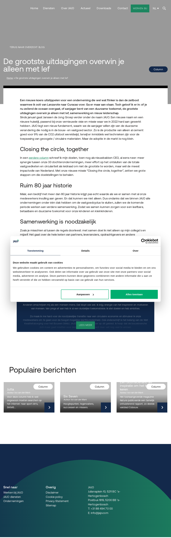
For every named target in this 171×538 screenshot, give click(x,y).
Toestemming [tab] (35, 250)
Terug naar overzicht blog (27, 47)
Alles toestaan (134, 294)
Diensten (49, 7)
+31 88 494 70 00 (102, 508)
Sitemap (51, 505)
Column (158, 69)
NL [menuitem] (154, 8)
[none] (155, 8)
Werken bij (140, 8)
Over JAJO (67, 7)
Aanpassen (85, 294)
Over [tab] (136, 250)
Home (34, 7)
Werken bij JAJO (13, 492)
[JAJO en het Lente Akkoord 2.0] (147, 487)
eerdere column (39, 157)
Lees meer (85, 324)
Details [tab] (85, 250)
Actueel (86, 7)
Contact (123, 7)
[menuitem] (155, 8)
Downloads (104, 7)
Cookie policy (54, 496)
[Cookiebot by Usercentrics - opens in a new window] (143, 241)
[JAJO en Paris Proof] (159, 487)
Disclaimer (52, 492)
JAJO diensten (12, 496)
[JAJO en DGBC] (134, 487)
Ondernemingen (14, 500)
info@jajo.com (100, 512)
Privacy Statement (57, 500)
